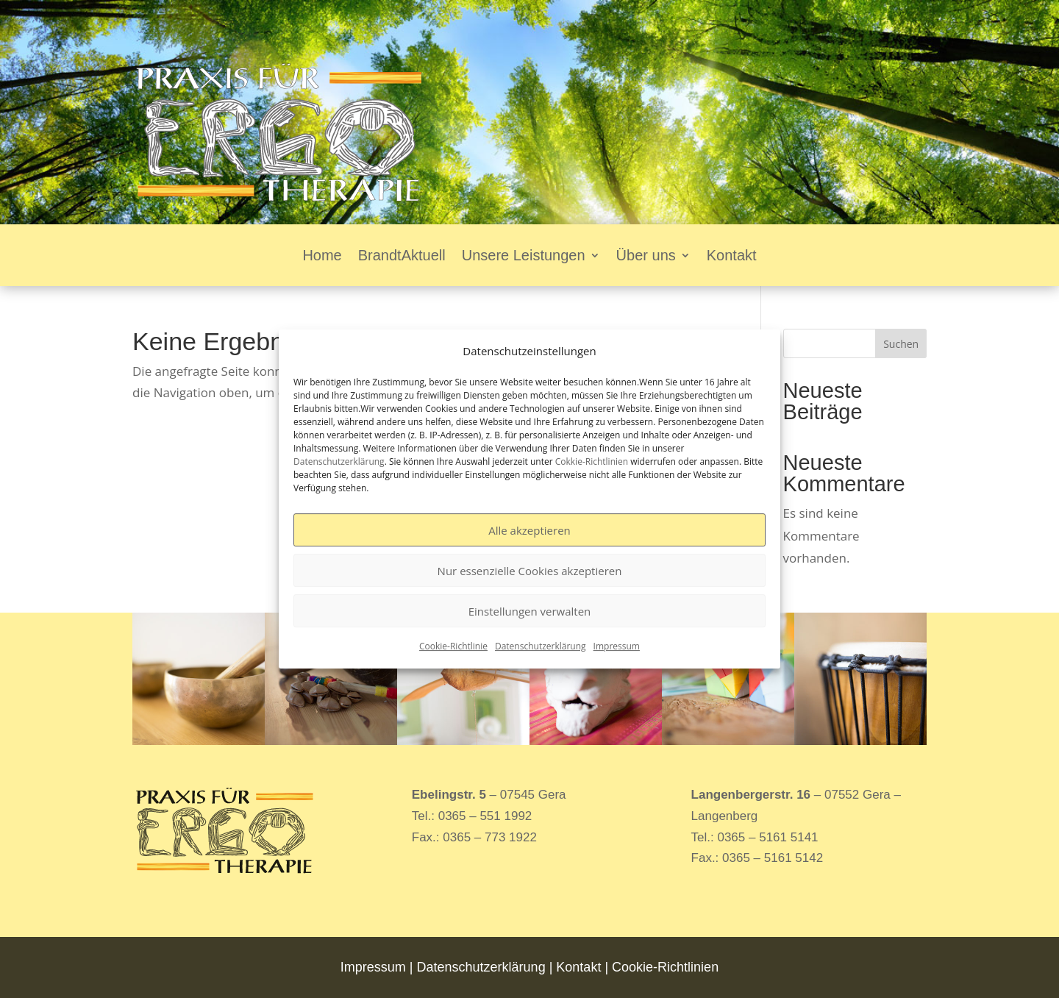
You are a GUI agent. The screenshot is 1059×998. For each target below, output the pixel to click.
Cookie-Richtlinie (453, 647)
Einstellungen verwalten (529, 611)
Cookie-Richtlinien (665, 967)
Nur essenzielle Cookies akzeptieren (530, 570)
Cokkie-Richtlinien (591, 462)
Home (321, 256)
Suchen (901, 344)
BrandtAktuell (402, 256)
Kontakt (732, 256)
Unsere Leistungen (523, 256)
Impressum (616, 647)
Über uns (646, 256)
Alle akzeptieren (529, 530)
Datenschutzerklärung (339, 462)
